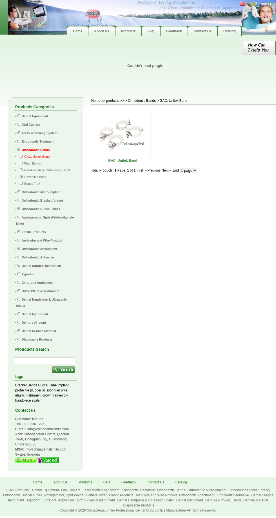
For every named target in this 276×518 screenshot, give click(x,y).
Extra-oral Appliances (59, 500)
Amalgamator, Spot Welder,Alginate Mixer (76, 495)
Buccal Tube (47, 385)
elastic (20, 395)
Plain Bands (29, 163)
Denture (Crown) (218, 500)
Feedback (128, 482)
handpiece (23, 400)
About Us (60, 482)
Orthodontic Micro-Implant (207, 490)
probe (19, 390)
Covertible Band (31, 177)
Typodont (33, 500)
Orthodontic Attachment (197, 495)
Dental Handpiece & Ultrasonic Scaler (146, 500)
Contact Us (155, 482)
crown (47, 395)
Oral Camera (71, 490)
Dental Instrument (190, 500)
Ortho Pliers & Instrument (96, 500)
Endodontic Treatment (139, 490)
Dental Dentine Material (250, 500)
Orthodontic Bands (171, 490)
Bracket (21, 385)
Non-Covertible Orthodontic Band (43, 170)
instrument (33, 395)
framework (60, 395)
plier (57, 390)
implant (63, 385)
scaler (36, 400)
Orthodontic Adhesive (233, 495)
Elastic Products (121, 495)
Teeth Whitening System (101, 490)
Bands (32, 385)
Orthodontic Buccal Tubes (23, 495)
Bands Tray (28, 183)
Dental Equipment (46, 490)
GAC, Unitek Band (122, 161)
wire (64, 390)
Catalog (181, 482)
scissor (47, 390)
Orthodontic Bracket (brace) (249, 490)
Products (85, 482)
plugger (35, 390)
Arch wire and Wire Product (157, 495)
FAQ (106, 482)
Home (95, 101)
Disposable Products (138, 505)
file (27, 390)
